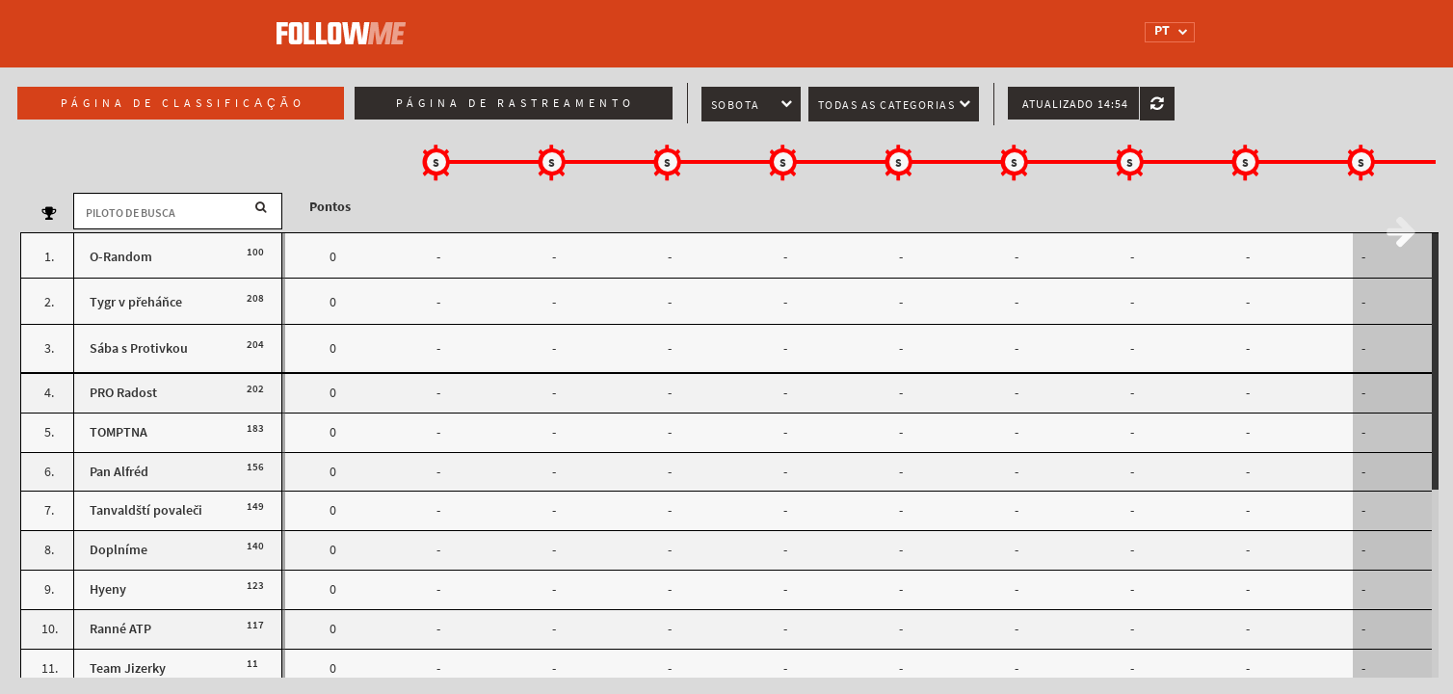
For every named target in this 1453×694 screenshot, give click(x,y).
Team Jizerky (128, 668)
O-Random (121, 257)
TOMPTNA (118, 432)
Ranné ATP (120, 629)
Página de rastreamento (515, 103)
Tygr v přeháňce (136, 302)
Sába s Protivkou (139, 348)
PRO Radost (123, 393)
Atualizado (1075, 104)
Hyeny (108, 589)
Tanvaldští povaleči (146, 510)
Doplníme (118, 550)
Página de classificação (183, 103)
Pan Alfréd (119, 472)
